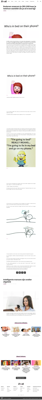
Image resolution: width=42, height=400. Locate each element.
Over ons (27, 398)
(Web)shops (15, 389)
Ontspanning (9, 390)
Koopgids (27, 1)
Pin (22, 273)
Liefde (19, 1)
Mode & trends (15, 388)
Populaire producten (37, 386)
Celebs (28, 390)
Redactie (24, 398)
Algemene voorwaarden (35, 398)
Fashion (16, 1)
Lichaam (8, 391)
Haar (7, 388)
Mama (9, 1)
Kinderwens (3, 388)
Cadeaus (14, 390)
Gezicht (8, 389)
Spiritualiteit (28, 389)
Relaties (21, 390)
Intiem (21, 391)
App (25, 273)
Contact (40, 398)
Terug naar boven (20, 377)
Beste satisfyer (35, 391)
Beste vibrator (35, 388)
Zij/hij (21, 389)
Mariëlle (15, 10)
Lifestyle (23, 1)
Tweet (20, 273)
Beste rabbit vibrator (36, 389)
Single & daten (22, 388)
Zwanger (2, 389)
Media (28, 391)
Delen (17, 273)
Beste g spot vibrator (36, 390)
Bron (7, 95)
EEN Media (9, 398)
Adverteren (30, 398)
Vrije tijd (28, 388)
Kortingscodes (32, 1)
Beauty (12, 1)
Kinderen (2, 390)
